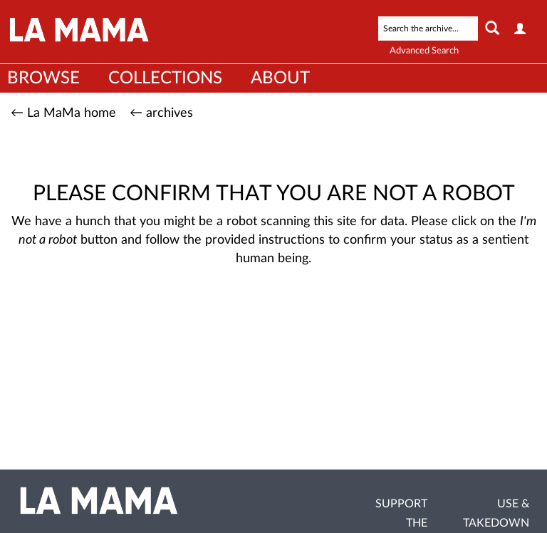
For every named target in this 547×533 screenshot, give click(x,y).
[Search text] (428, 28)
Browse (43, 78)
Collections (165, 78)
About (280, 78)
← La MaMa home (63, 113)
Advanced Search (424, 51)
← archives (161, 113)
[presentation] (305, 323)
